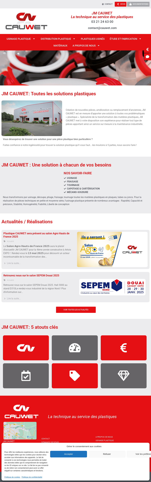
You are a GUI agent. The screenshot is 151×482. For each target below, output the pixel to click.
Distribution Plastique (58, 38)
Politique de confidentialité (32, 477)
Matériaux (60, 45)
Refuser (107, 454)
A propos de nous (86, 45)
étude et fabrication (126, 38)
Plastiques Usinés (93, 38)
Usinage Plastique (21, 38)
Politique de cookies (12, 477)
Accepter (68, 454)
